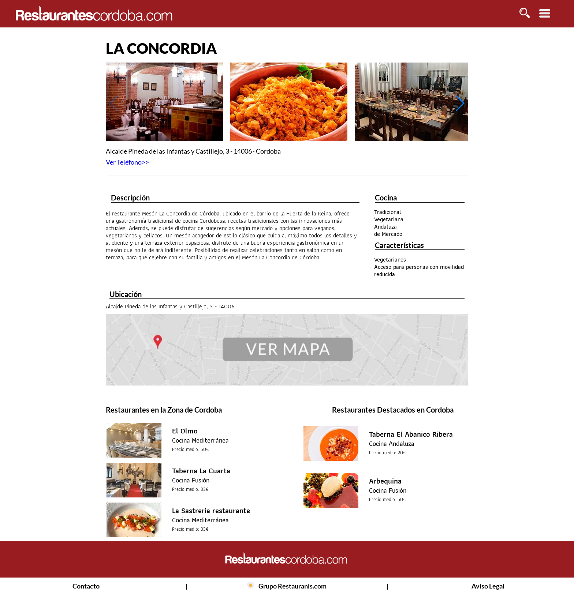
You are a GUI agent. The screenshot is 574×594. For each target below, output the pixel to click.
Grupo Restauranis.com (292, 586)
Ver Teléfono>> (127, 162)
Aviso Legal (487, 586)
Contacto (86, 586)
